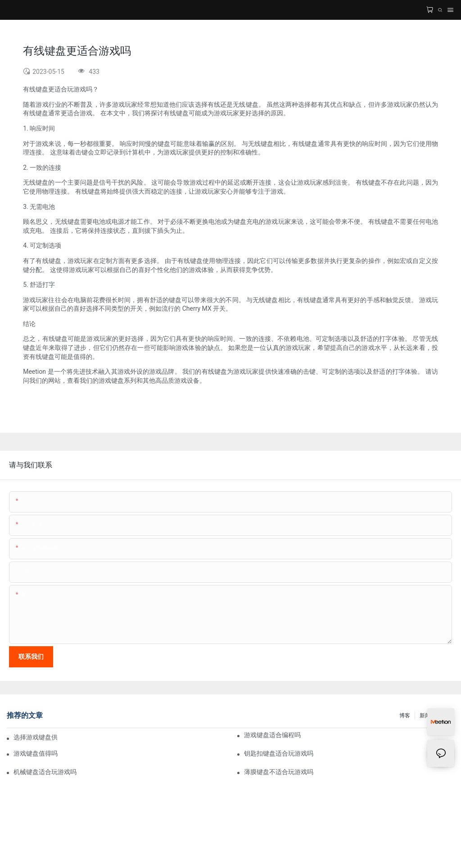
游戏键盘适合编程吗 (272, 735)
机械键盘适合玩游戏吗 (45, 771)
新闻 (425, 715)
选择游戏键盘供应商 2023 (36, 737)
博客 (404, 715)
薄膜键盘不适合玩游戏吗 (278, 771)
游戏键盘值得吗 (36, 753)
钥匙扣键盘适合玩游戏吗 (278, 753)
